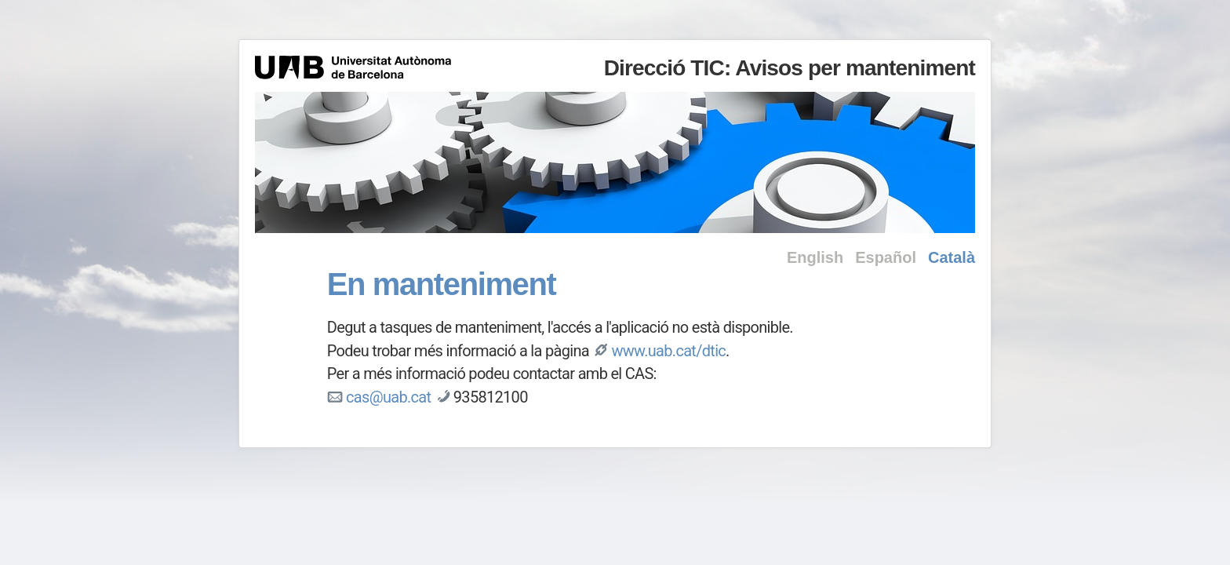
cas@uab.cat (388, 397)
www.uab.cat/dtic (668, 350)
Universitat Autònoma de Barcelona (353, 67)
